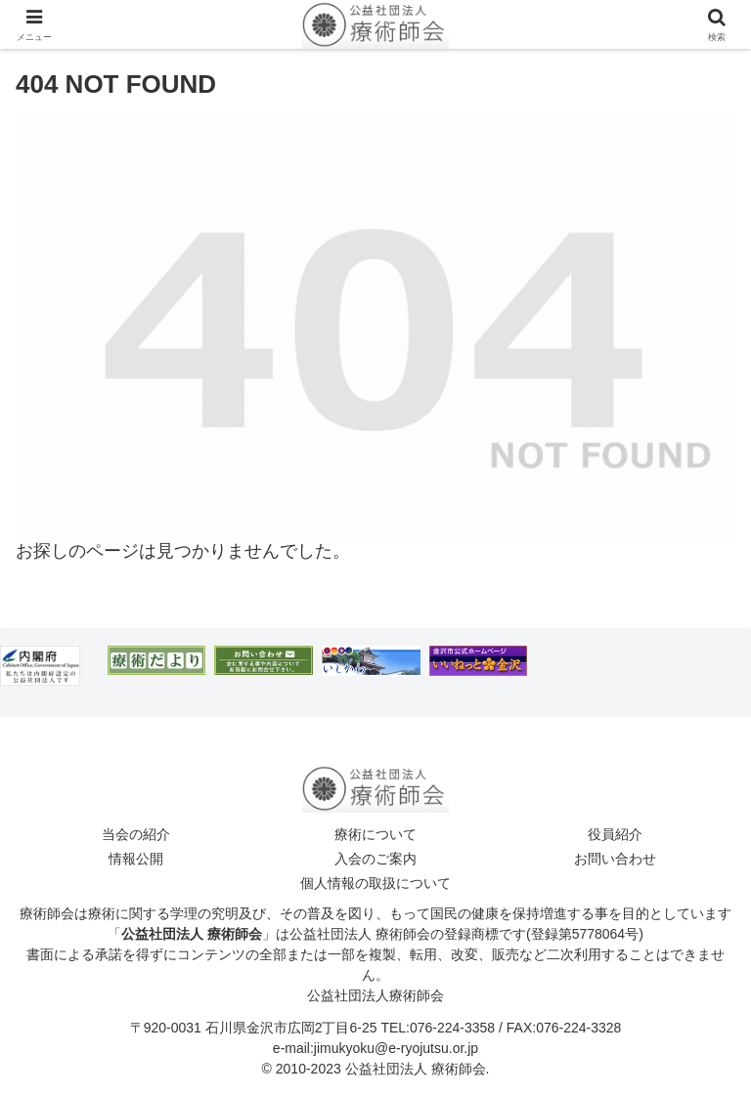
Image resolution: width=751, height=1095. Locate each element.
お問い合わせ (615, 858)
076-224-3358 (452, 1027)
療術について (375, 834)
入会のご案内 (375, 858)
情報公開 (136, 858)
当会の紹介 (136, 834)
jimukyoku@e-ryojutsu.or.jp (396, 1048)
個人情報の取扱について (375, 883)
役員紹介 (615, 834)
